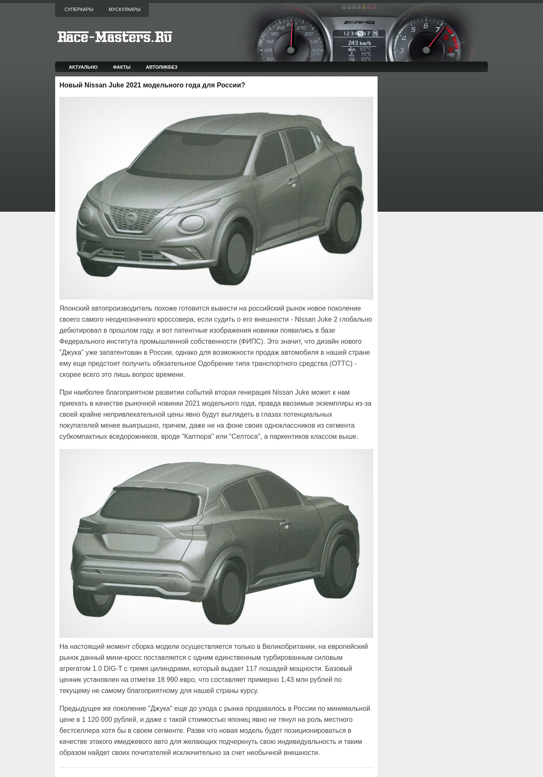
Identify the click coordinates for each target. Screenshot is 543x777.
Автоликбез (162, 67)
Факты (122, 67)
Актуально (83, 67)
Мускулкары (124, 9)
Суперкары (78, 9)
